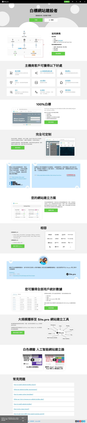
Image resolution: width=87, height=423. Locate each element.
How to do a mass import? (21, 409)
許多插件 (68, 81)
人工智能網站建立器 (46, 71)
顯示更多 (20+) (17, 246)
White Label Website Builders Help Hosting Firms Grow (49, 175)
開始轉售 (58, 54)
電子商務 (17, 71)
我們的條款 (3, 420)
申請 (36, 20)
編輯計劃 (51, 210)
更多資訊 (51, 122)
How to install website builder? (23, 404)
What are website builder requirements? (25, 389)
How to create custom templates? (23, 394)
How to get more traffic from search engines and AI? (29, 414)
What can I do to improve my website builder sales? (29, 399)
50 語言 (42, 90)
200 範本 (42, 81)
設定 (23, 420)
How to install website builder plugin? (25, 385)
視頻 (51, 20)
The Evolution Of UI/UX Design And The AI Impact (24, 275)
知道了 (23, 418)
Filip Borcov (11, 272)
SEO (16, 90)
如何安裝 (60, 40)
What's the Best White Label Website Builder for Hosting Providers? (17, 177)
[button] (67, 2)
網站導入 (68, 71)
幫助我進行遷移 (17, 333)
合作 (16, 81)
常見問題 (51, 308)
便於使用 (68, 90)
